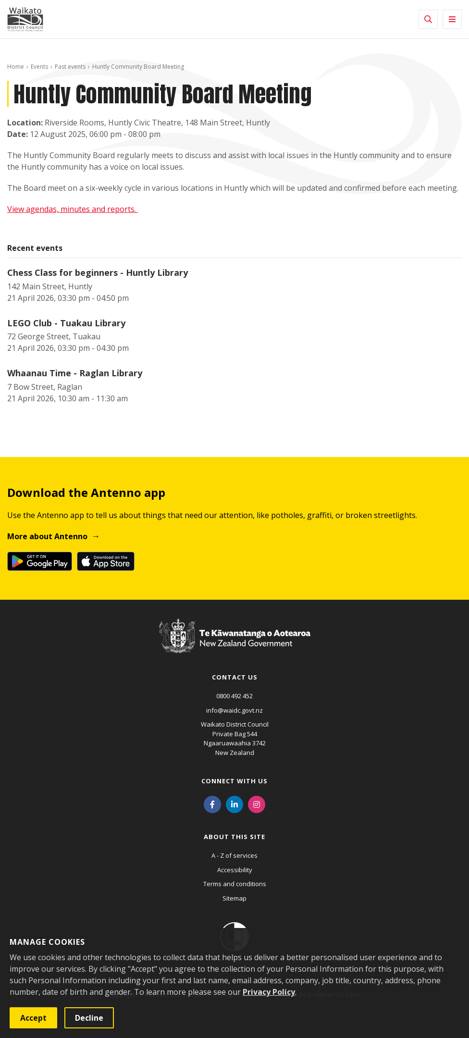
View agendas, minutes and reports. (72, 209)
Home (15, 66)
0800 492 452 (234, 696)
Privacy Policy (269, 992)
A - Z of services (234, 855)
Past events (70, 66)
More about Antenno (47, 536)
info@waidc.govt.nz (234, 710)
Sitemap (234, 898)
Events (39, 66)
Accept (33, 1018)
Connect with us (234, 781)
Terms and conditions (234, 883)
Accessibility (234, 869)
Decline (89, 1018)
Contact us (235, 677)
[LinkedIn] (234, 803)
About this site (234, 836)
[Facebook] (212, 803)
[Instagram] (256, 803)
